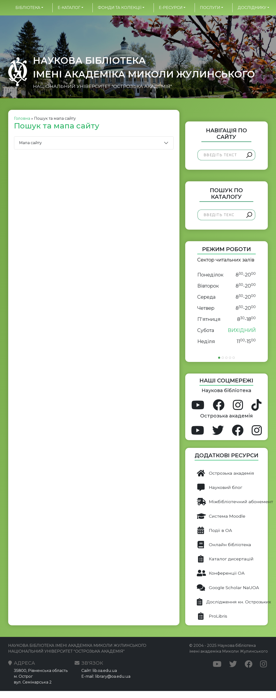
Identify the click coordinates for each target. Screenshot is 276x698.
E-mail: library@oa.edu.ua (105, 676)
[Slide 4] (230, 358)
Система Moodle (221, 516)
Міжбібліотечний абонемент (232, 501)
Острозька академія (225, 473)
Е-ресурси (171, 7)
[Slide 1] (219, 358)
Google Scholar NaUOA (228, 587)
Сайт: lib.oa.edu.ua (99, 670)
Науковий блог (219, 487)
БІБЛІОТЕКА (27, 7)
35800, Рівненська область (41, 670)
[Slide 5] (234, 358)
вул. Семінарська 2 (33, 682)
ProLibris (212, 616)
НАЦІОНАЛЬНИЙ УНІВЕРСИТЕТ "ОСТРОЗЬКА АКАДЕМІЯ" (102, 86)
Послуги (210, 7)
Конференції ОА (221, 573)
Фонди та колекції (119, 7)
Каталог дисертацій (225, 559)
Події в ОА (214, 530)
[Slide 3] (226, 358)
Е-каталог (69, 7)
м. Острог (23, 676)
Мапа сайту (30, 143)
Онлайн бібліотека (224, 544)
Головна (22, 118)
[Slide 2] (223, 358)
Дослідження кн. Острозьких (232, 602)
